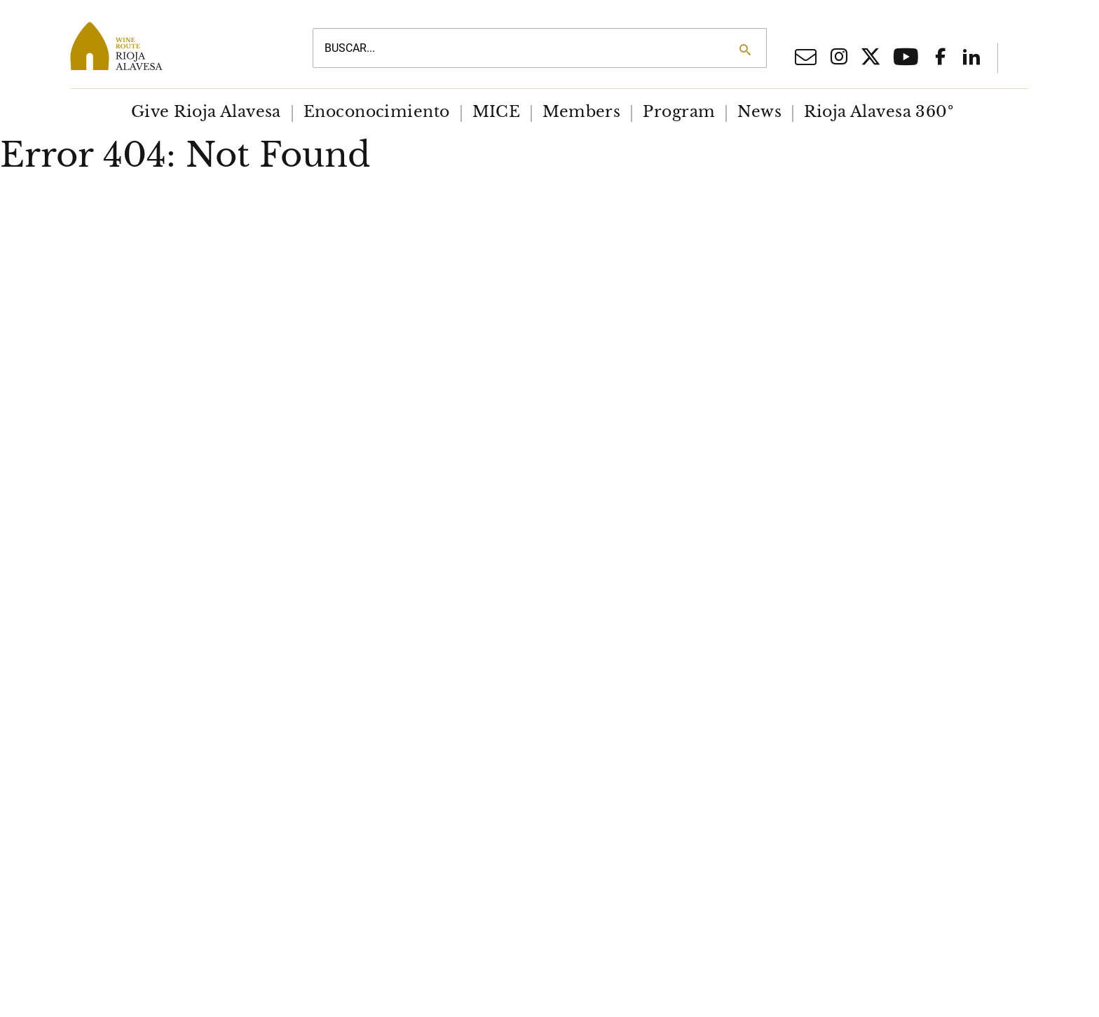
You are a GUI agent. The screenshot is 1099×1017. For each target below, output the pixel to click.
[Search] (744, 49)
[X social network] (870, 59)
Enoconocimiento (376, 111)
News (759, 111)
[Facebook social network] (940, 58)
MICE (496, 111)
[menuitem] (206, 112)
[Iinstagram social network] (839, 58)
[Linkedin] (971, 58)
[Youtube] (906, 61)
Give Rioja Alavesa (206, 111)
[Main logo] (175, 46)
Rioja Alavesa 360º (878, 111)
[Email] (806, 61)
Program (679, 111)
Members (581, 111)
